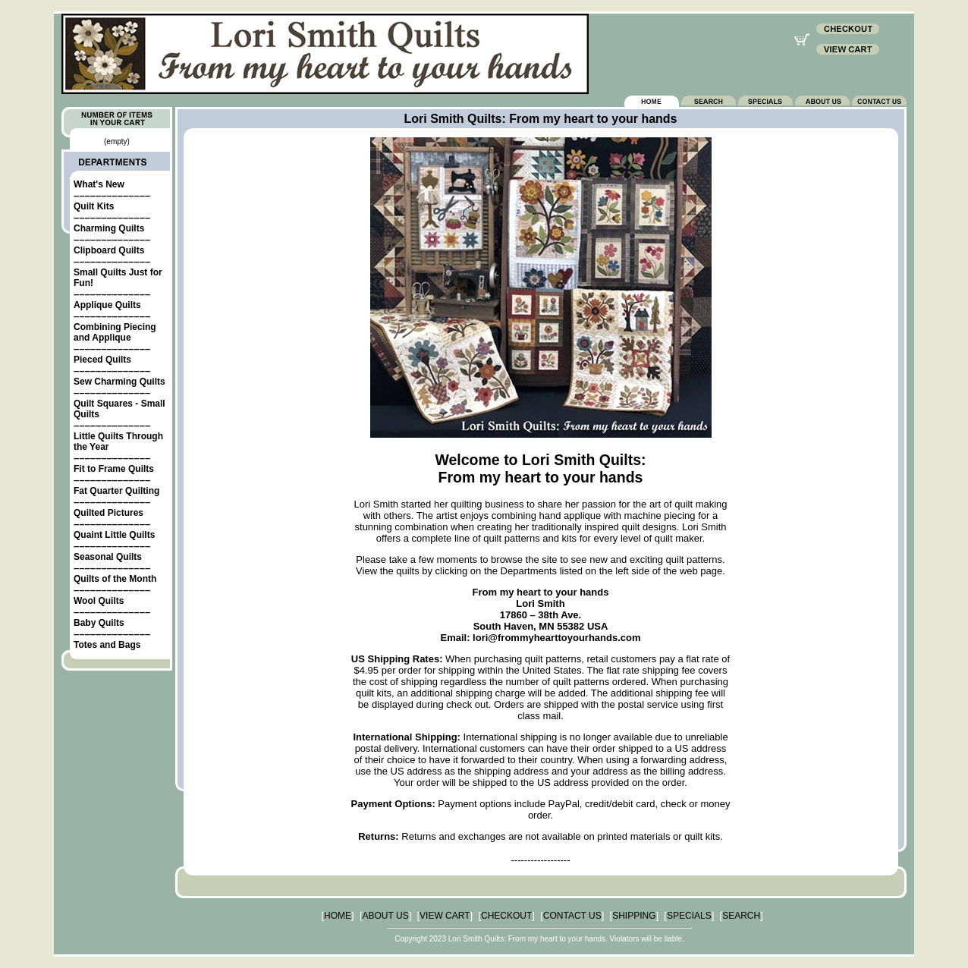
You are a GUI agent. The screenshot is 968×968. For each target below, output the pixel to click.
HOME (337, 915)
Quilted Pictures (108, 513)
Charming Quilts (109, 228)
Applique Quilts (107, 305)
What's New (99, 184)
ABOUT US (386, 915)
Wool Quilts (99, 601)
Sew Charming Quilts (119, 381)
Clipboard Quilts (109, 250)
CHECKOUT (506, 915)
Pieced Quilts (102, 359)
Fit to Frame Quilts (114, 469)
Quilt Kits (94, 206)
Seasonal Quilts (108, 557)
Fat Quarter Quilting (116, 491)
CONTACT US (572, 915)
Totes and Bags (107, 645)
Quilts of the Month (115, 579)
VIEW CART (445, 915)
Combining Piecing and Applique (115, 332)
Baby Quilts (99, 623)
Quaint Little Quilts (114, 535)
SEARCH (741, 915)
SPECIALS (689, 915)
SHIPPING (633, 915)
